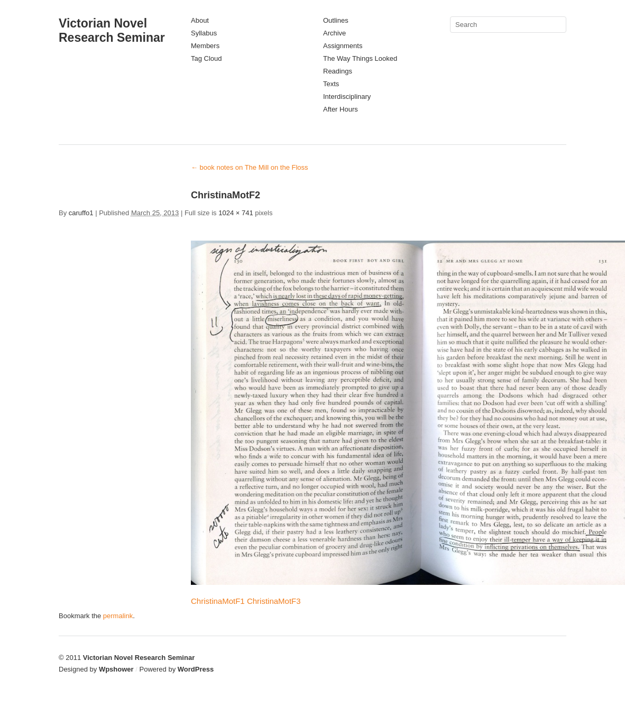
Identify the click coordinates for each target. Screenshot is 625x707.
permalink (118, 616)
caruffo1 (81, 213)
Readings (337, 71)
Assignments (342, 46)
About (200, 20)
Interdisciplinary (347, 96)
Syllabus (204, 33)
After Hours (340, 109)
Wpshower (116, 669)
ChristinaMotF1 (218, 600)
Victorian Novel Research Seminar (112, 30)
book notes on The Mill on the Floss (249, 167)
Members (205, 46)
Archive (334, 33)
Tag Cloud (206, 58)
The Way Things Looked (360, 58)
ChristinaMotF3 (274, 600)
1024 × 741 (235, 213)
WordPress (196, 669)
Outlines (335, 20)
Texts (331, 84)
